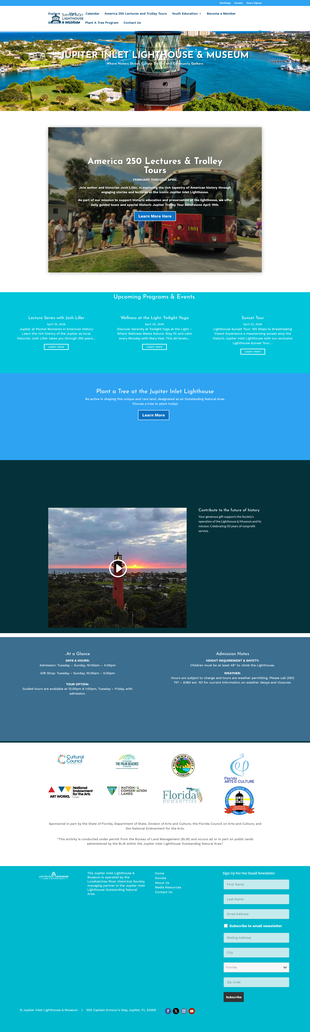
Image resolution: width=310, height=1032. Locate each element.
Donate (238, 3)
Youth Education (185, 13)
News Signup (254, 3)
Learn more (56, 346)
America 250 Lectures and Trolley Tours (136, 13)
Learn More (153, 415)
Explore (54, 13)
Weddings (225, 3)
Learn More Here (155, 221)
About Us (162, 883)
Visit (73, 13)
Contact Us (132, 22)
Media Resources (168, 887)
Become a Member (221, 13)
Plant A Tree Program (101, 22)
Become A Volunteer (64, 22)
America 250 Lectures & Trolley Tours (155, 172)
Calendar (92, 13)
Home (159, 873)
